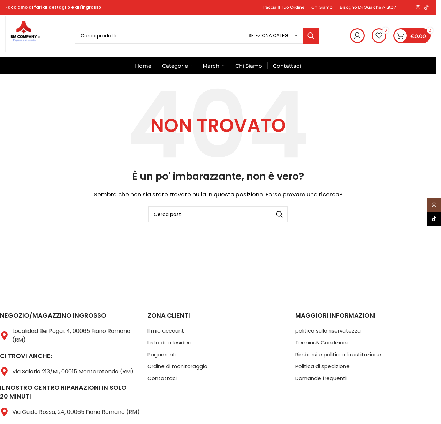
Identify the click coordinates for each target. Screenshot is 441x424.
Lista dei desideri (169, 342)
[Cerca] (197, 36)
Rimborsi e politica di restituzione (338, 354)
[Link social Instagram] (418, 7)
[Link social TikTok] (426, 7)
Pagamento (163, 354)
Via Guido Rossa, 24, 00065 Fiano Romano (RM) (76, 412)
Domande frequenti (321, 378)
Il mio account (165, 330)
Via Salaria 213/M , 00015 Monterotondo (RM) (73, 371)
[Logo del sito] (24, 35)
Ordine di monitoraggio (177, 366)
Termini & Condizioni (321, 342)
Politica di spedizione (322, 366)
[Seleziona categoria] (273, 35)
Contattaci (162, 378)
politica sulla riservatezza (328, 330)
